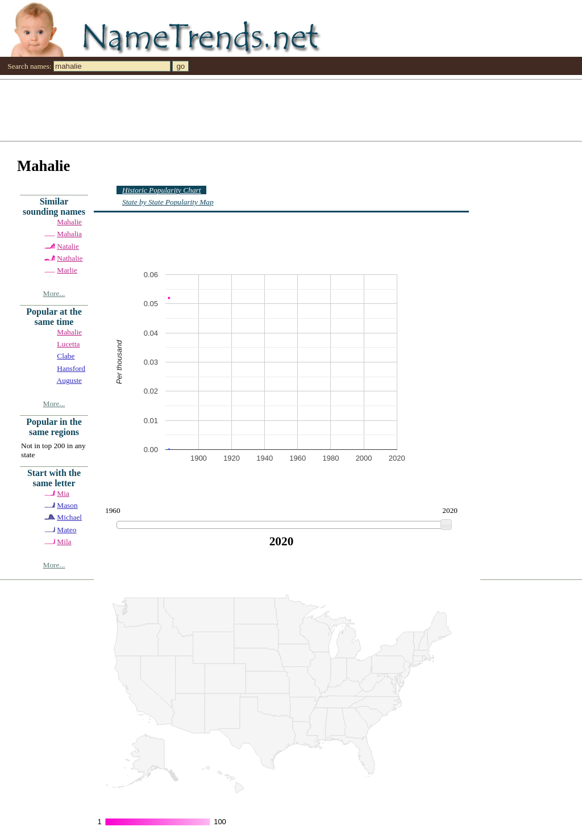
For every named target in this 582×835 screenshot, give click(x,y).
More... (54, 293)
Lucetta (68, 344)
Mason (67, 505)
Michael (69, 517)
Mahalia (69, 233)
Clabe (65, 356)
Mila (64, 541)
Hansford (71, 368)
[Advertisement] (291, 109)
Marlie (67, 270)
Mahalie (69, 222)
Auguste (69, 380)
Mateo (66, 529)
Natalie (67, 246)
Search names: (29, 66)
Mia (63, 493)
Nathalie (69, 258)
